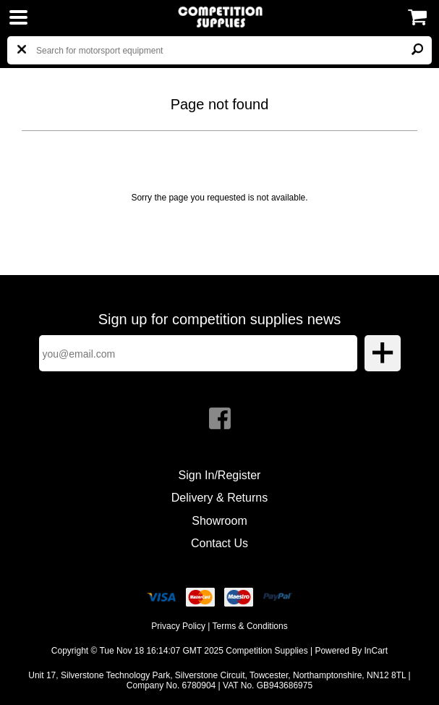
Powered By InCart (351, 651)
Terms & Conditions (250, 626)
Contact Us (219, 543)
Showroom (219, 521)
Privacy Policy (178, 626)
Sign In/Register (220, 475)
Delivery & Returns (219, 497)
